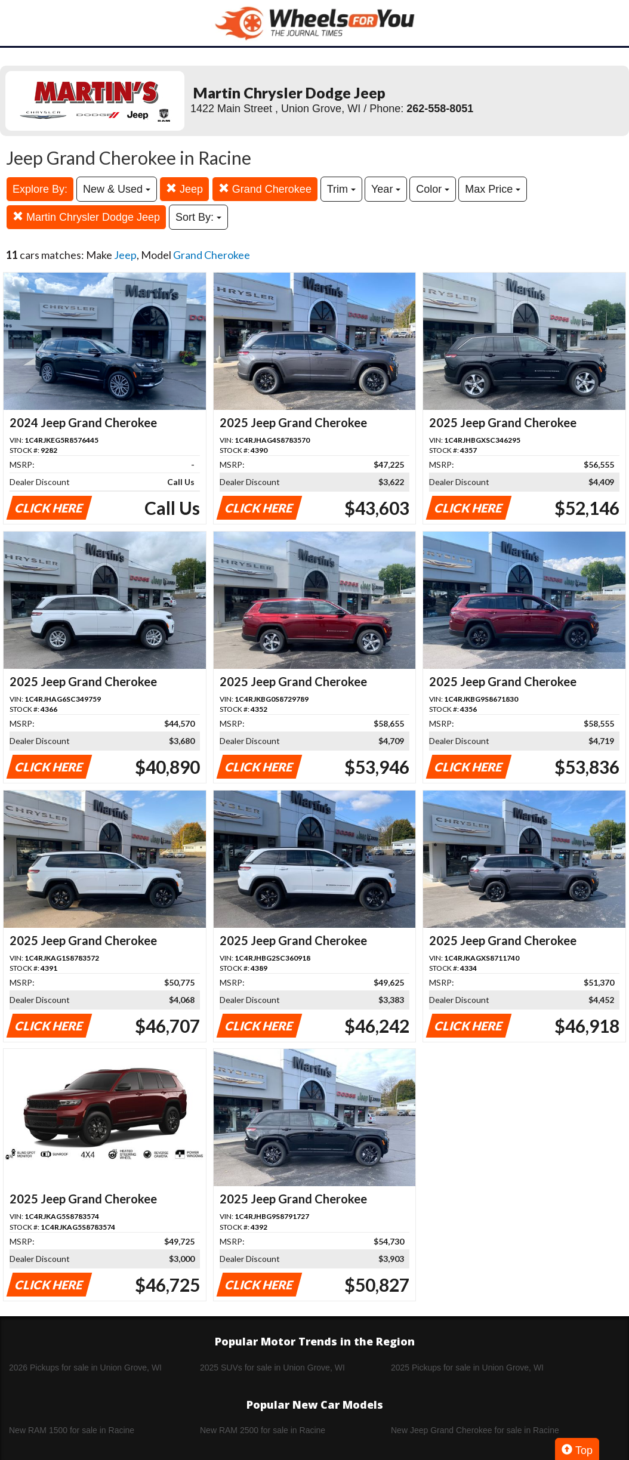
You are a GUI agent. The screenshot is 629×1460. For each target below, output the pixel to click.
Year (385, 189)
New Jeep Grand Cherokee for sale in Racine (475, 1430)
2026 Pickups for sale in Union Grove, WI (85, 1367)
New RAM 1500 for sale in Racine (71, 1430)
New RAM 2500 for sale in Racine (262, 1430)
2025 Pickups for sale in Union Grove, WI (467, 1367)
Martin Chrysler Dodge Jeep (86, 217)
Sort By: (198, 217)
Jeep (184, 189)
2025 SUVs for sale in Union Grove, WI (272, 1367)
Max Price (492, 189)
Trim (341, 189)
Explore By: (40, 189)
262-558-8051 (439, 109)
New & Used (116, 189)
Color (432, 189)
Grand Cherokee (265, 189)
